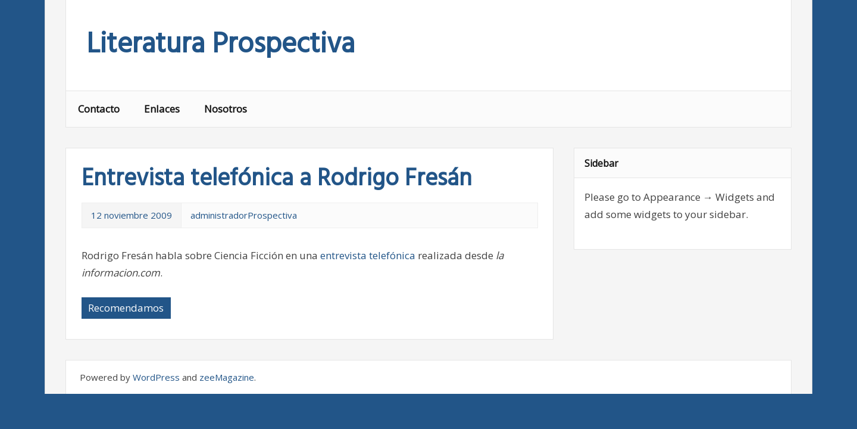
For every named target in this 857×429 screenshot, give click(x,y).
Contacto (99, 109)
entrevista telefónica (367, 255)
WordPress (156, 377)
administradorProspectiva (243, 215)
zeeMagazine (226, 377)
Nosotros (225, 109)
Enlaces (162, 109)
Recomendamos (126, 308)
